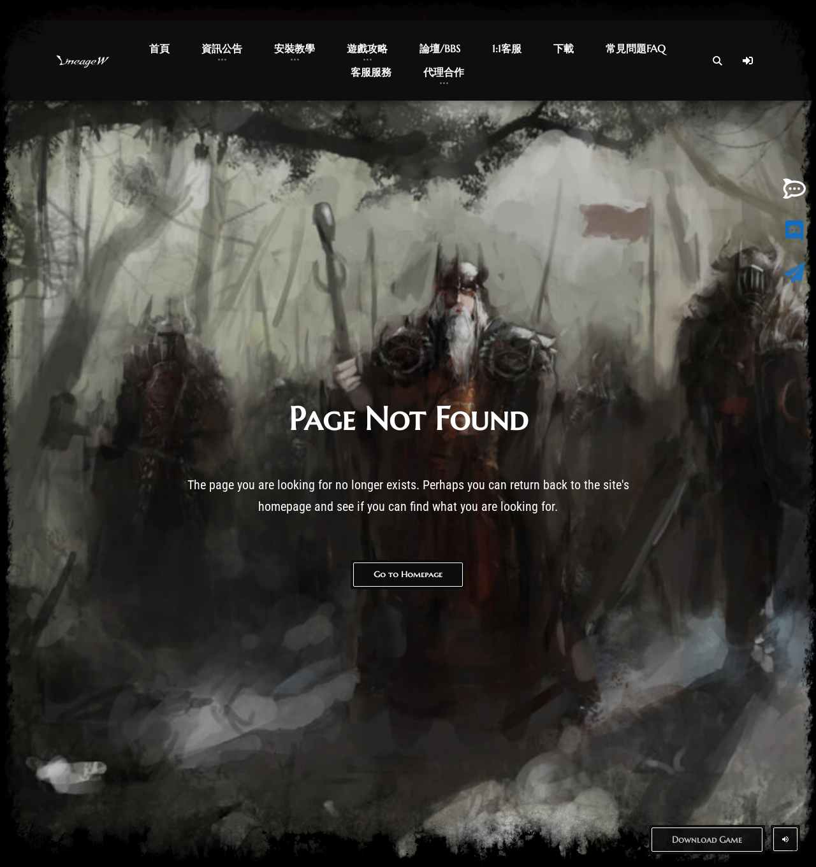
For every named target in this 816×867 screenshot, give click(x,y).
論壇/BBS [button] (439, 48)
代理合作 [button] (443, 72)
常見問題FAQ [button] (636, 48)
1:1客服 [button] (506, 48)
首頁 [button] (159, 48)
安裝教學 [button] (294, 48)
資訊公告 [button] (221, 48)
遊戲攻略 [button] (367, 48)
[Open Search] (717, 60)
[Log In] (748, 60)
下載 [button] (563, 48)
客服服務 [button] (371, 72)
